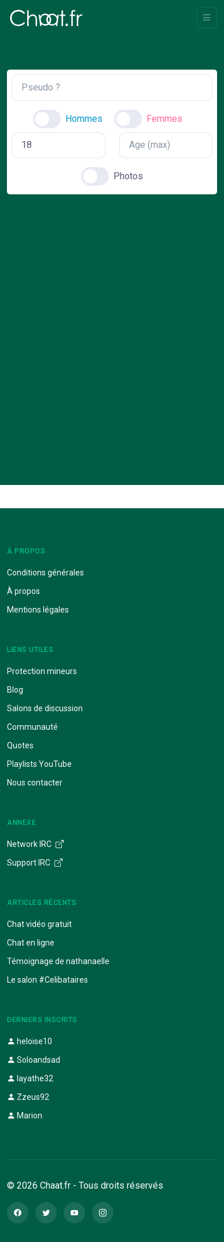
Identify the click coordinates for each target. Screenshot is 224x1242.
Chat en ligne (30, 942)
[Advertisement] (112, 330)
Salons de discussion (45, 708)
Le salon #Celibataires (47, 979)
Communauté (32, 727)
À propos (23, 591)
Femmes (164, 118)
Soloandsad (33, 1059)
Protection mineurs (42, 671)
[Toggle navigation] (206, 17)
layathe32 (30, 1078)
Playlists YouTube (39, 764)
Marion (24, 1115)
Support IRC (35, 862)
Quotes (20, 745)
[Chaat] (46, 18)
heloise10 (29, 1041)
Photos (128, 176)
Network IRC (35, 844)
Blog (15, 689)
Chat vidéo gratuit (39, 924)
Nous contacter (35, 782)
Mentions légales (38, 609)
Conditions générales (45, 572)
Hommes (83, 118)
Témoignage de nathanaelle (58, 961)
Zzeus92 (28, 1097)
